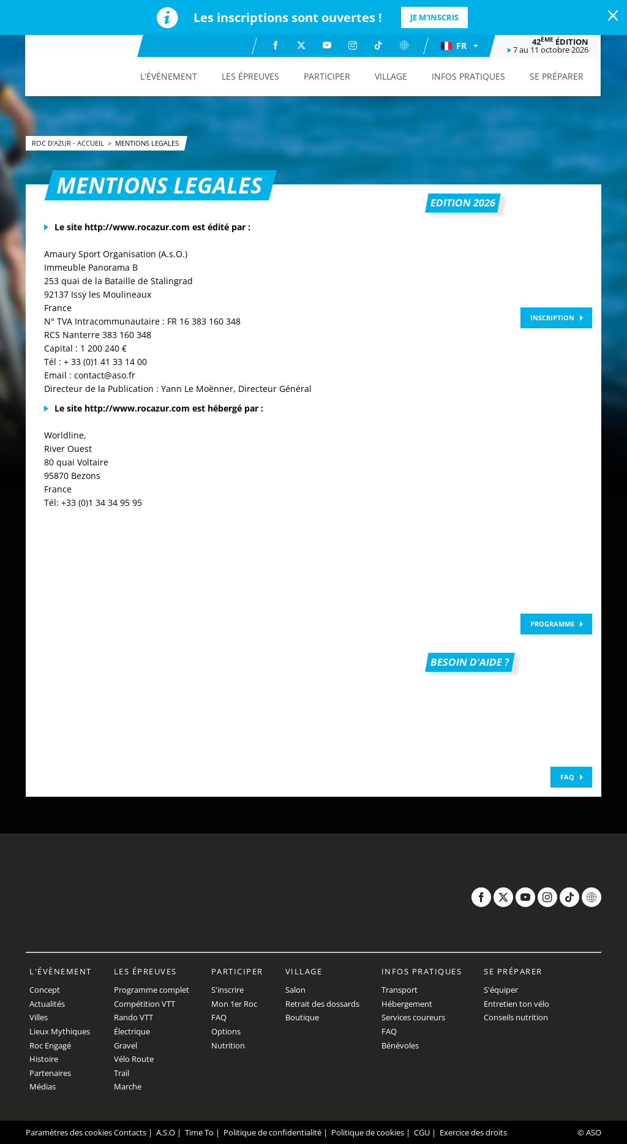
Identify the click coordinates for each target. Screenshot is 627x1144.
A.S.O (165, 1132)
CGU (422, 1132)
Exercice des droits (473, 1132)
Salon (295, 989)
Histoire (43, 1058)
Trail (121, 1072)
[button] (459, 46)
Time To (199, 1132)
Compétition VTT (144, 1003)
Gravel (125, 1045)
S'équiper (501, 989)
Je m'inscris (434, 17)
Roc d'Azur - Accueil (69, 143)
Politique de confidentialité (272, 1132)
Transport (399, 989)
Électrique (132, 1031)
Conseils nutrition (516, 1017)
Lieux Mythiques (59, 1031)
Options (226, 1031)
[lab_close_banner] (613, 16)
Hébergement (406, 1003)
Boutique (302, 1017)
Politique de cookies (367, 1132)
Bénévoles (400, 1045)
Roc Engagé (50, 1045)
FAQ (567, 776)
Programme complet (151, 989)
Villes (38, 1017)
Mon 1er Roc (234, 1003)
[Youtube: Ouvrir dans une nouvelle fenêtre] (327, 45)
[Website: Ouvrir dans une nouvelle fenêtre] (404, 45)
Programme (552, 623)
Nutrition (228, 1045)
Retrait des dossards (322, 1003)
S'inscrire (227, 989)
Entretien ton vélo (516, 1003)
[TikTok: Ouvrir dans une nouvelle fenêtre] (378, 45)
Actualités (47, 1003)
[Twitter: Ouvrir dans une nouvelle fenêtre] (301, 45)
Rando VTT (133, 1017)
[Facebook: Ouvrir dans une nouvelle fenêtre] (275, 45)
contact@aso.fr (104, 375)
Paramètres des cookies (69, 1132)
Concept (44, 989)
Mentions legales (147, 143)
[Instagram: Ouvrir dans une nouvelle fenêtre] (353, 45)
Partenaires (50, 1072)
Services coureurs (413, 1017)
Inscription (552, 317)
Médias (42, 1086)
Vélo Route (134, 1058)
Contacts (130, 1132)
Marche (127, 1086)
